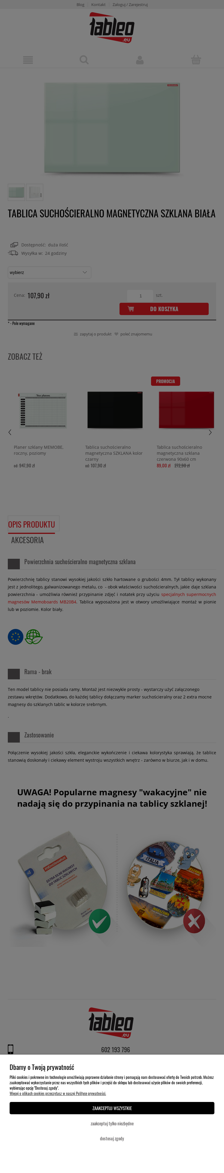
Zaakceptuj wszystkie (112, 1108)
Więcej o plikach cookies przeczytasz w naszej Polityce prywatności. (58, 1093)
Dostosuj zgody (112, 1138)
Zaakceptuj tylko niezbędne (112, 1123)
